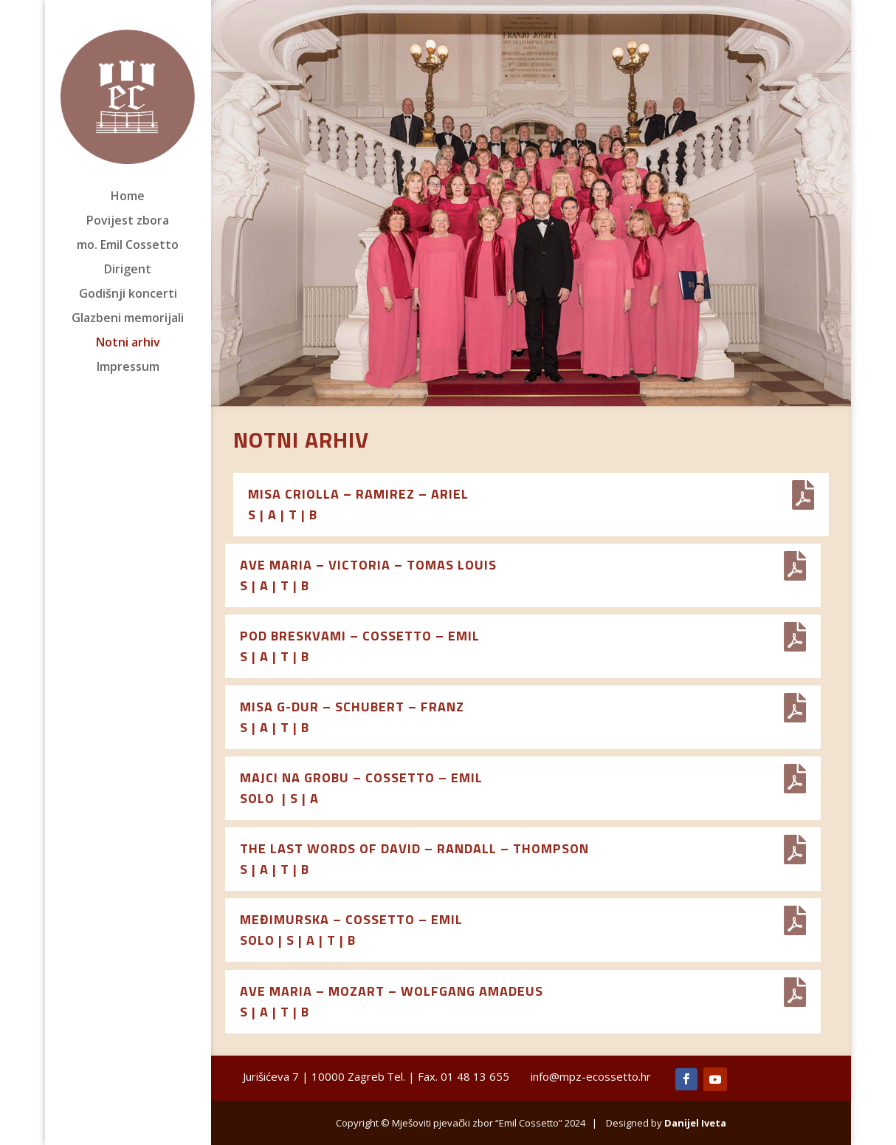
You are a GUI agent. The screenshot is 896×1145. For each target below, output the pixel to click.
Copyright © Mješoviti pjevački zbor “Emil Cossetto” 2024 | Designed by (531, 1122)
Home (128, 197)
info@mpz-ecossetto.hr (591, 1076)
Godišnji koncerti (128, 294)
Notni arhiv (128, 343)
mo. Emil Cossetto (128, 246)
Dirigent (127, 270)
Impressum (128, 368)
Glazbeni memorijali (128, 319)
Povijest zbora (127, 221)
